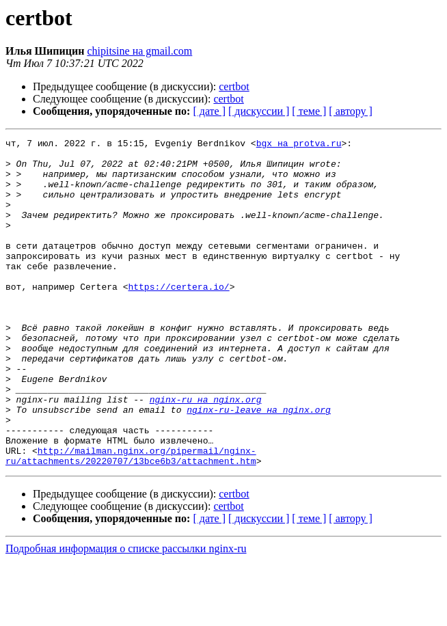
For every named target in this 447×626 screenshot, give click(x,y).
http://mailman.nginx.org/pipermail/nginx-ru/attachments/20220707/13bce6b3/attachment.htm (130, 520)
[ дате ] (209, 111)
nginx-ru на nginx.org (206, 452)
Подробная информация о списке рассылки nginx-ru (126, 614)
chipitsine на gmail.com (139, 51)
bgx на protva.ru (299, 145)
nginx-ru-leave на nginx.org (259, 465)
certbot (234, 86)
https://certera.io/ (178, 317)
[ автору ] (350, 111)
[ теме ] (309, 111)
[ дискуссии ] (258, 111)
